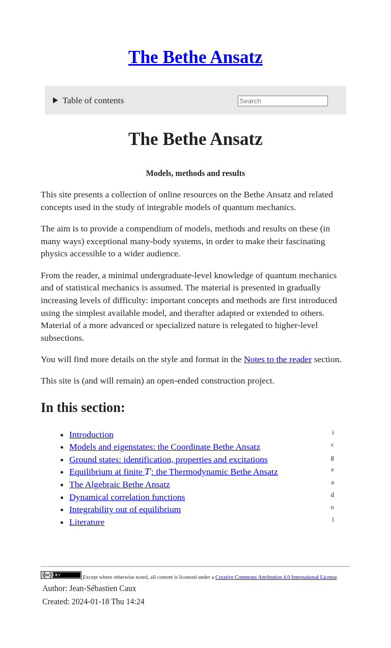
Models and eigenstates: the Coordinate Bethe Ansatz (164, 446)
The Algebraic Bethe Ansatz (119, 484)
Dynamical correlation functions (127, 497)
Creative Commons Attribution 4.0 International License (276, 577)
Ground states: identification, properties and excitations (168, 459)
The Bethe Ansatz (195, 57)
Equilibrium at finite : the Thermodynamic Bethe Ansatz (173, 471)
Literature (86, 522)
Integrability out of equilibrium (125, 509)
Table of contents (200, 100)
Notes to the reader (278, 359)
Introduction (91, 434)
